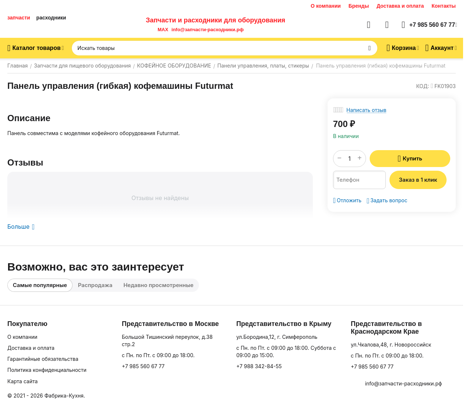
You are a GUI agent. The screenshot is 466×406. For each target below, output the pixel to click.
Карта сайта (22, 381)
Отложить (347, 200)
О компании (326, 6)
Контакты (444, 6)
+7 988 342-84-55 (259, 366)
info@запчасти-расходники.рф (207, 29)
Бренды (358, 6)
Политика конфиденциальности (46, 370)
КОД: (422, 86)
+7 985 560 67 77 (143, 366)
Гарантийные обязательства (42, 359)
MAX (161, 29)
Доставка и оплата (400, 6)
